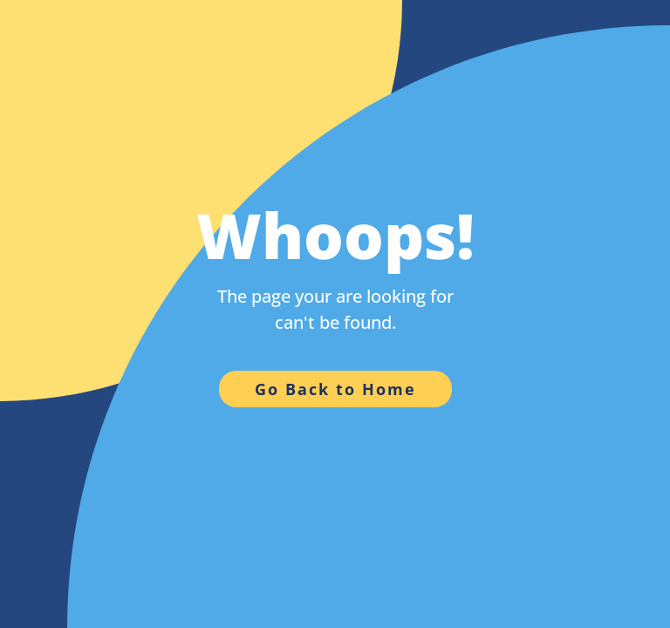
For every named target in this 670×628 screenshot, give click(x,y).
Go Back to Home (335, 389)
